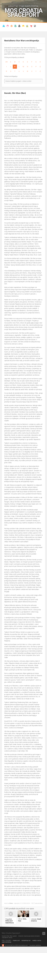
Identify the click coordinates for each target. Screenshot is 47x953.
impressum (16, 940)
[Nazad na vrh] (43, 933)
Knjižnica (27, 26)
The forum (35, 26)
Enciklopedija (11, 26)
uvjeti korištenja (6, 942)
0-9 (6, 62)
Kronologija (15, 26)
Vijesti (3, 26)
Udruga (19, 26)
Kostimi (23, 26)
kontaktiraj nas (26, 940)
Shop (31, 26)
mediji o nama (36, 940)
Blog (7, 26)
